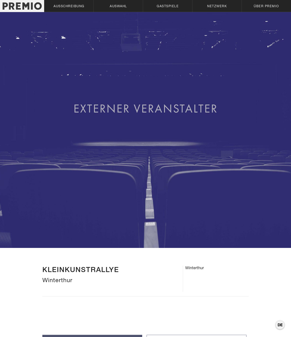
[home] (22, 6)
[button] (68, 6)
